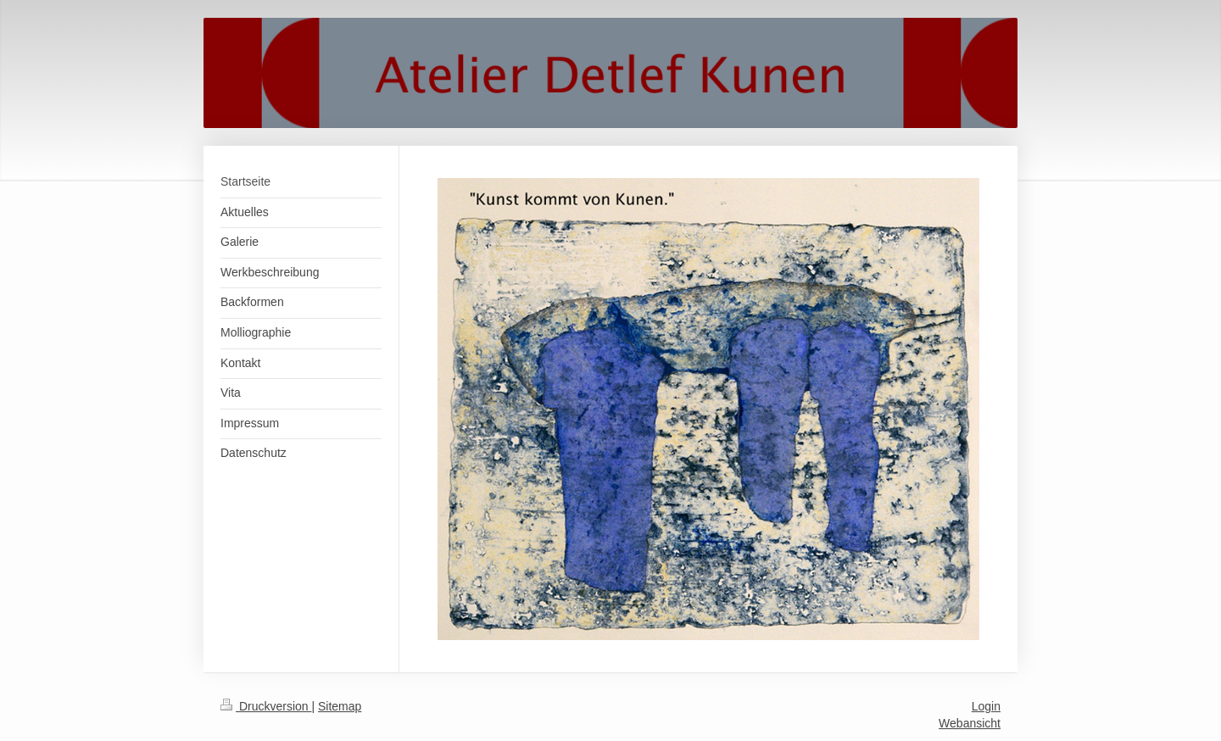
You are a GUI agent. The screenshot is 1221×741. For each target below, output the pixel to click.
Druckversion (265, 706)
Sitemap (339, 706)
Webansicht (970, 723)
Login (986, 706)
